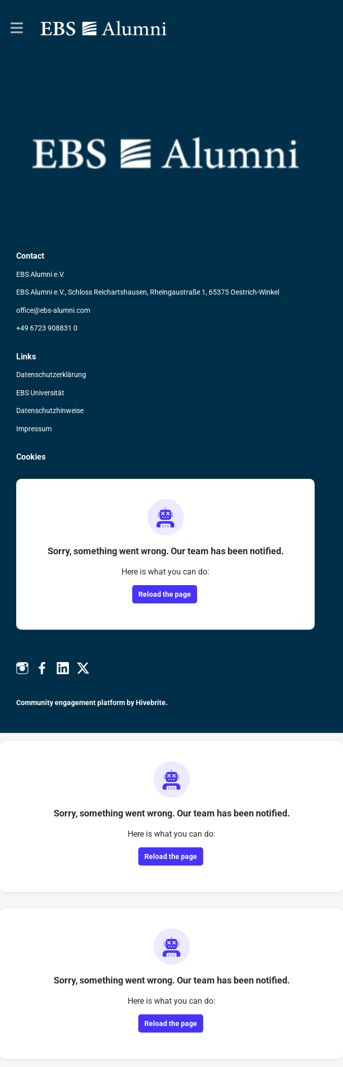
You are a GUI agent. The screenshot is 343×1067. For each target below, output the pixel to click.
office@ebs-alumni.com (53, 310)
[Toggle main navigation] (16, 28)
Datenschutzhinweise (50, 410)
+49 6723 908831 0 (47, 328)
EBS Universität (40, 393)
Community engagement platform (70, 703)
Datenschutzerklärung (51, 375)
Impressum (34, 429)
